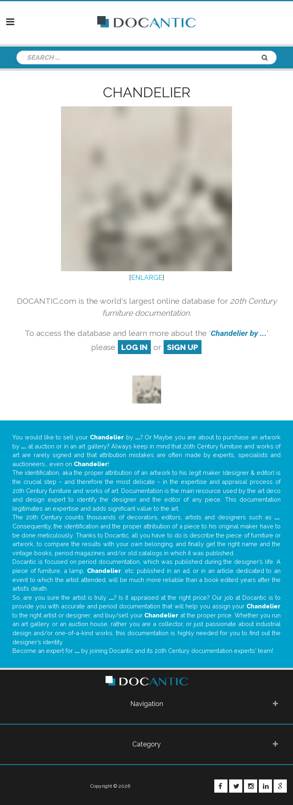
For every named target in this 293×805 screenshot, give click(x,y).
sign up (182, 347)
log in (134, 347)
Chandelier (146, 92)
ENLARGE (146, 278)
